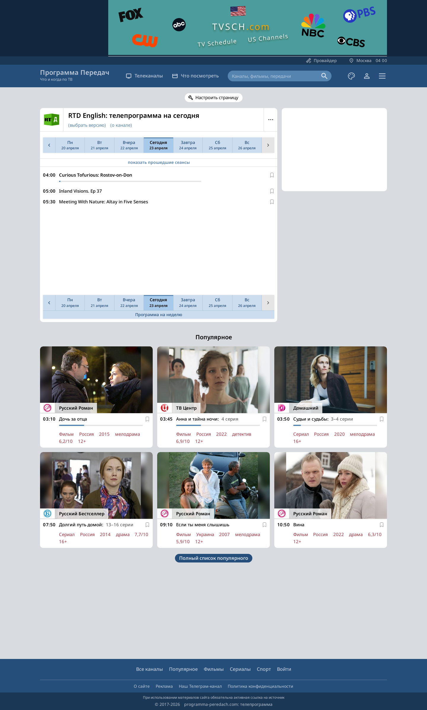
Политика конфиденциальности (260, 686)
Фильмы (214, 669)
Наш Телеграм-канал (200, 686)
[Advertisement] (157, 251)
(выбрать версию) (87, 125)
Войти (284, 669)
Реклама (164, 686)
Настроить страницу (216, 97)
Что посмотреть (195, 75)
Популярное (183, 669)
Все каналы (149, 669)
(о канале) (121, 125)
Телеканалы (144, 75)
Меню (270, 119)
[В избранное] (272, 175)
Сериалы (240, 669)
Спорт (264, 669)
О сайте (142, 686)
